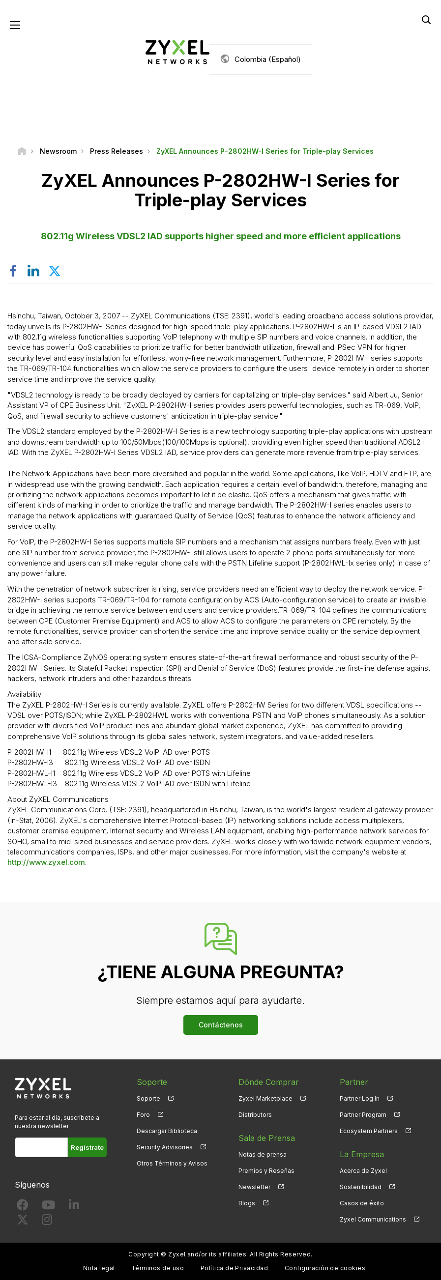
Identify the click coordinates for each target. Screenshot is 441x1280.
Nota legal (99, 1268)
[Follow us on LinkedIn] (74, 1207)
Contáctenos (221, 1025)
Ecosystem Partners (369, 1131)
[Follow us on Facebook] (23, 1207)
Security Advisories (165, 1147)
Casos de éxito (362, 1203)
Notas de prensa (262, 1154)
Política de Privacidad (234, 1268)
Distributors (255, 1114)
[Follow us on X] (23, 1221)
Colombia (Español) (268, 59)
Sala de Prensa (266, 1138)
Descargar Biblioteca (167, 1131)
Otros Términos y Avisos (172, 1163)
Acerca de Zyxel (363, 1170)
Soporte (148, 1098)
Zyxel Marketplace (265, 1098)
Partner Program (363, 1114)
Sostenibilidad (361, 1187)
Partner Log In (360, 1098)
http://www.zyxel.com (46, 862)
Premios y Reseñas (266, 1170)
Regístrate (87, 1147)
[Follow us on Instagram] (47, 1221)
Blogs (246, 1203)
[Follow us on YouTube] (48, 1207)
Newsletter (254, 1187)
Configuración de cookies (325, 1268)
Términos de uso (157, 1268)
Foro (143, 1114)
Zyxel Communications (373, 1219)
